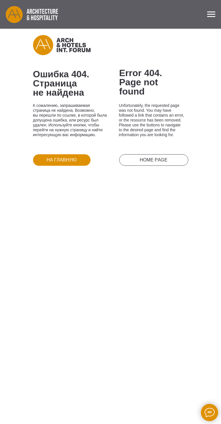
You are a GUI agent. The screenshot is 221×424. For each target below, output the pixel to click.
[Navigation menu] (211, 14)
